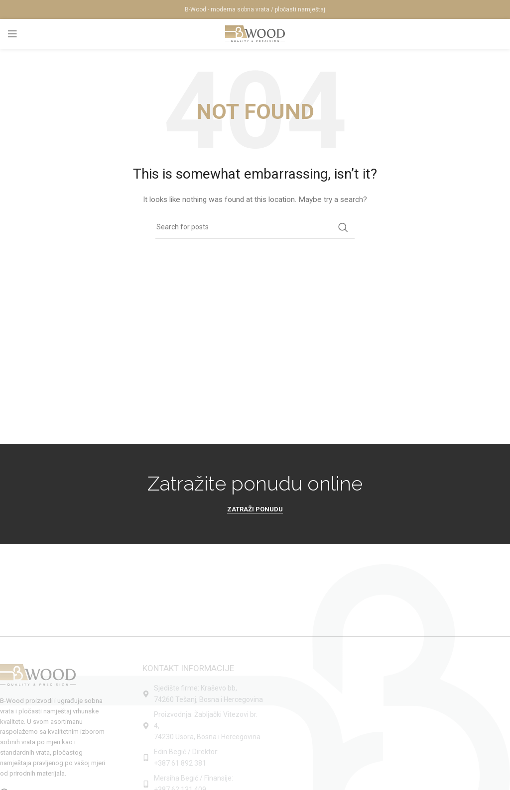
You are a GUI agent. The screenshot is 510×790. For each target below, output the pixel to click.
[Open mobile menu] (12, 34)
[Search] (255, 227)
